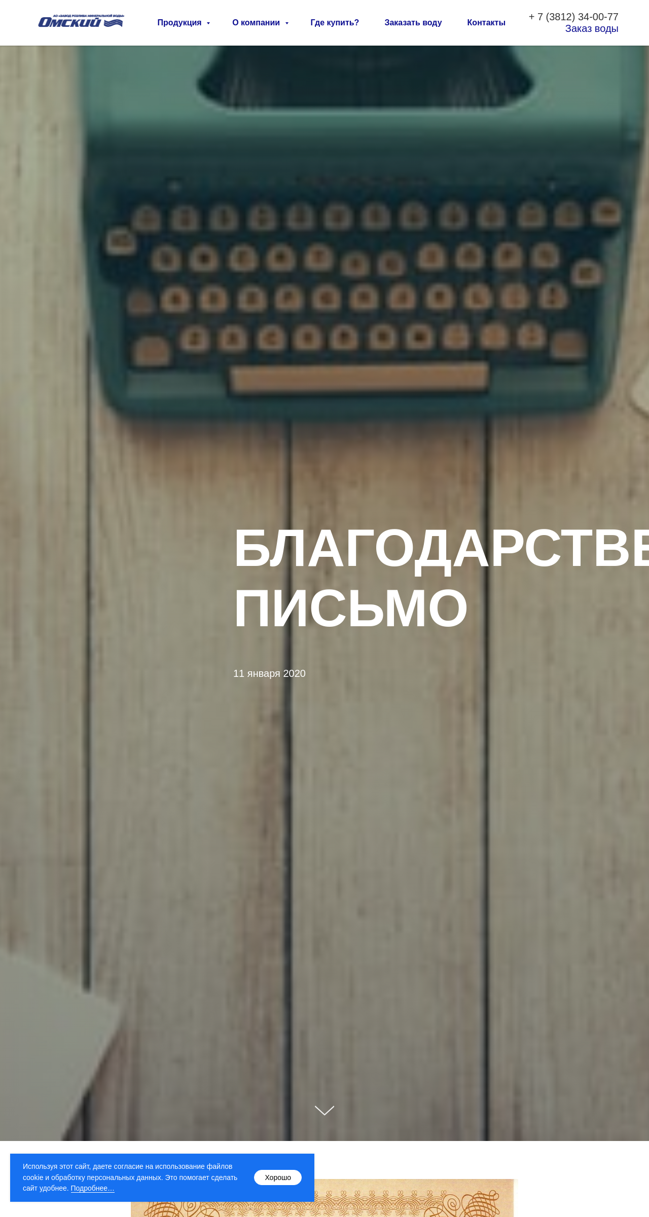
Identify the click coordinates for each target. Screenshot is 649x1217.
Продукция (181, 22)
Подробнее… (93, 1188)
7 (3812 (554, 16)
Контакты (486, 22)
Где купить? (335, 22)
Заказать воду (413, 22)
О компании (257, 22)
